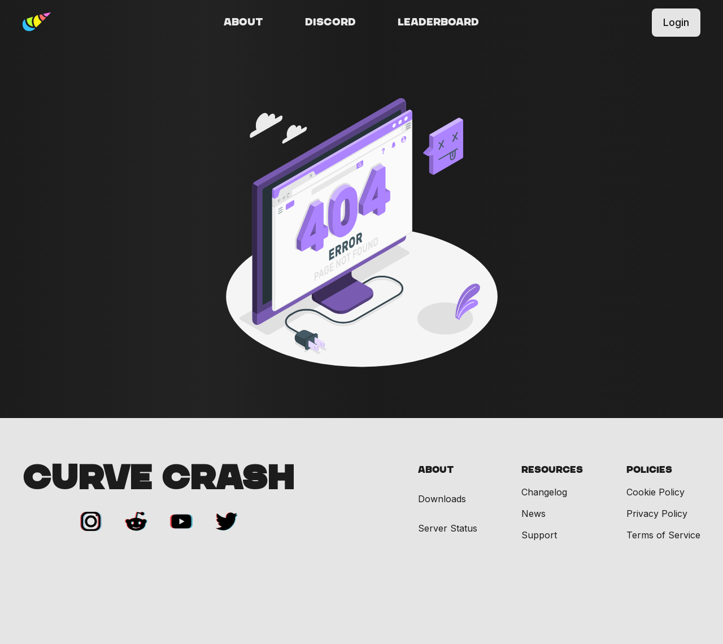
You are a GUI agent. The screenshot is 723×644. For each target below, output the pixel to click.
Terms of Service (663, 535)
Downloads (442, 499)
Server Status (447, 528)
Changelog (544, 492)
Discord (330, 23)
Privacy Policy (656, 513)
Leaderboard (438, 23)
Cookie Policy (655, 492)
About (243, 23)
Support (539, 535)
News (533, 513)
